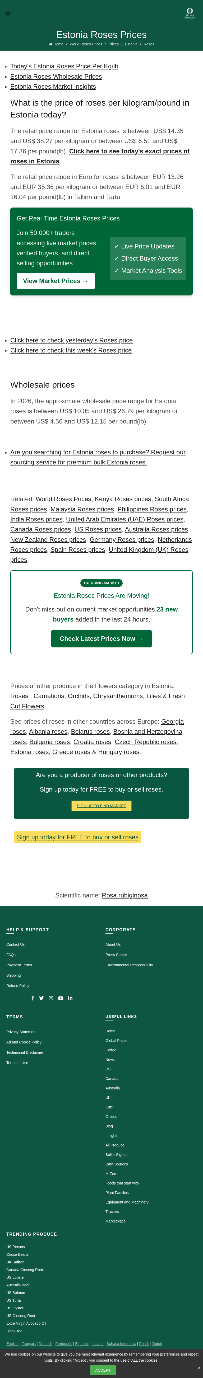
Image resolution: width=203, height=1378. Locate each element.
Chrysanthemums (118, 695)
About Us (113, 944)
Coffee (110, 1050)
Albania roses (48, 731)
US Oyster (15, 1308)
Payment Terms (19, 965)
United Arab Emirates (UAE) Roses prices (124, 519)
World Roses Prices (86, 44)
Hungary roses (118, 751)
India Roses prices (36, 519)
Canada (111, 1078)
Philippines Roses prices (152, 509)
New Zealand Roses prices (48, 539)
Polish (144, 1344)
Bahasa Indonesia (121, 1344)
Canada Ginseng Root (24, 1270)
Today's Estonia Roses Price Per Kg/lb (64, 66)
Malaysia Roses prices (82, 509)
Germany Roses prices (122, 539)
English (12, 1344)
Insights (111, 1136)
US (107, 1069)
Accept (103, 1370)
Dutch (157, 1344)
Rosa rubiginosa (124, 895)
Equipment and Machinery (127, 1202)
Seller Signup (116, 1155)
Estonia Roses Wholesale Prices (56, 76)
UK (107, 1097)
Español (82, 1344)
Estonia (131, 44)
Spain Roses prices (77, 549)
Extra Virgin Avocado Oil (26, 1323)
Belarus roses (90, 731)
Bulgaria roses (49, 741)
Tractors (112, 1212)
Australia (112, 1088)
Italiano (98, 1344)
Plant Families (117, 1193)
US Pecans (15, 1247)
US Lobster (15, 1277)
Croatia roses (92, 741)
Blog (109, 1126)
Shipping (13, 975)
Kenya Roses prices (123, 498)
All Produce (114, 1145)
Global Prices (116, 1040)
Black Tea (14, 1331)
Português (63, 1344)
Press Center (116, 955)
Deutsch (45, 1344)
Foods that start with (122, 1183)
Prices (113, 44)
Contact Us (15, 944)
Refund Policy (17, 986)
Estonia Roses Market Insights (53, 86)
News (110, 1059)
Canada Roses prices (40, 529)
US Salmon (15, 1293)
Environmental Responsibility (129, 965)
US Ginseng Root (20, 1316)
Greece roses (71, 751)
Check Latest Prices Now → (101, 638)
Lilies (153, 695)
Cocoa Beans (17, 1254)
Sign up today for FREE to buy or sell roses (78, 837)
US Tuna (13, 1300)
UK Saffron (15, 1262)
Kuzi (109, 1107)
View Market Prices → (56, 280)
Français (28, 1344)
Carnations (49, 695)
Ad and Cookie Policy (23, 1042)
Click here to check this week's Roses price (71, 350)
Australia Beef (17, 1285)
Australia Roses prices (156, 529)
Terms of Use (17, 1063)
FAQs (11, 955)
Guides (111, 1116)
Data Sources (116, 1164)
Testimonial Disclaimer (24, 1052)
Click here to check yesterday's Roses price (71, 340)
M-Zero (111, 1174)
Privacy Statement (21, 1032)
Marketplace (115, 1221)
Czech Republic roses (145, 741)
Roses (20, 695)
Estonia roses (29, 751)
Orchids (79, 695)
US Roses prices (98, 529)
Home (58, 44)
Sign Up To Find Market (101, 806)
